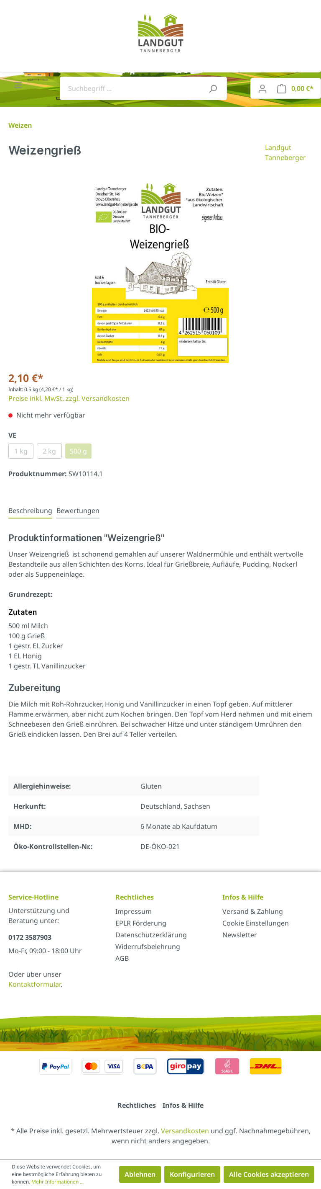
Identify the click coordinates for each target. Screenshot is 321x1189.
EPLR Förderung (140, 923)
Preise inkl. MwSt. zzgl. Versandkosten (69, 398)
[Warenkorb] (295, 88)
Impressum (133, 911)
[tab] (30, 510)
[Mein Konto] (262, 88)
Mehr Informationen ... (57, 1181)
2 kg (49, 451)
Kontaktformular (34, 984)
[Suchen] (212, 88)
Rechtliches (136, 1105)
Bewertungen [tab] (77, 510)
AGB (122, 958)
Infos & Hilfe (183, 1105)
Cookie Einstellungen (255, 923)
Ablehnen (140, 1174)
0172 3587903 (29, 937)
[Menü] (18, 85)
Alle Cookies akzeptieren (269, 1174)
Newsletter (239, 934)
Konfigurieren (192, 1174)
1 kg (21, 451)
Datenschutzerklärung (151, 934)
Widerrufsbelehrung (147, 946)
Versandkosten (185, 1130)
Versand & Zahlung (252, 911)
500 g (78, 451)
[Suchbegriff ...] (134, 88)
